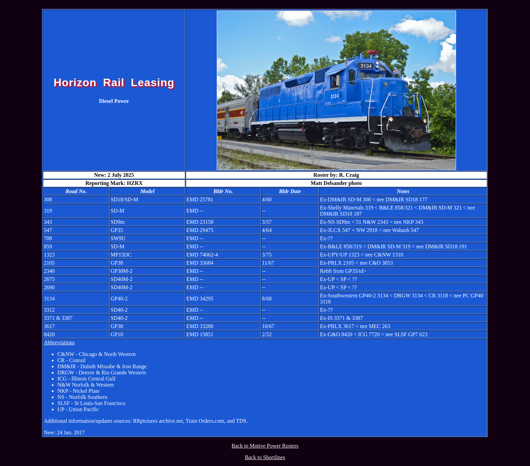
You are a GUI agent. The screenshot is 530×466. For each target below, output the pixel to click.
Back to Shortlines (265, 457)
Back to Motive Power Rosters (264, 446)
